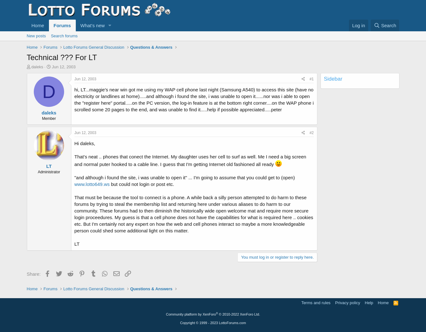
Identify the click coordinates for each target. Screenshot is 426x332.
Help (369, 302)
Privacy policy (347, 302)
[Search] (385, 25)
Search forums (64, 36)
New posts (36, 36)
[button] (109, 25)
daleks (37, 67)
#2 (311, 133)
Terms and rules (315, 302)
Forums (62, 25)
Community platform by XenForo (213, 314)
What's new (93, 25)
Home (38, 25)
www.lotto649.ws (92, 184)
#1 (311, 79)
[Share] (303, 79)
